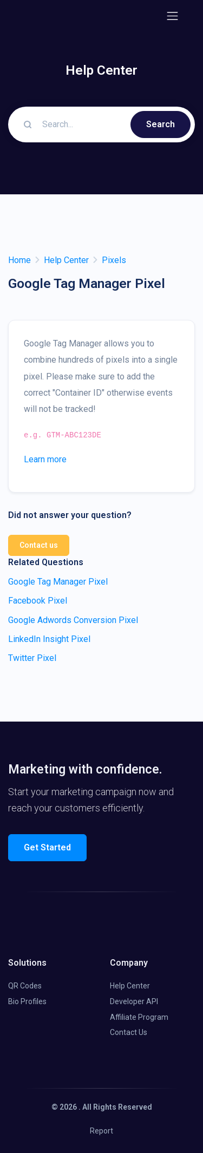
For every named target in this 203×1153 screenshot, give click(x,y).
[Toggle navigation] (172, 15)
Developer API (134, 1001)
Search (160, 124)
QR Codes (25, 985)
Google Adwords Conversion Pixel (73, 620)
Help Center (66, 260)
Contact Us (128, 1032)
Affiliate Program (139, 1017)
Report (101, 1130)
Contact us (38, 545)
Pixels (114, 260)
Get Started (47, 847)
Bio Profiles (27, 1001)
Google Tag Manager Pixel (58, 581)
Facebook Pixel (37, 600)
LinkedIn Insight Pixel (49, 639)
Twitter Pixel (32, 658)
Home (19, 260)
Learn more (45, 459)
